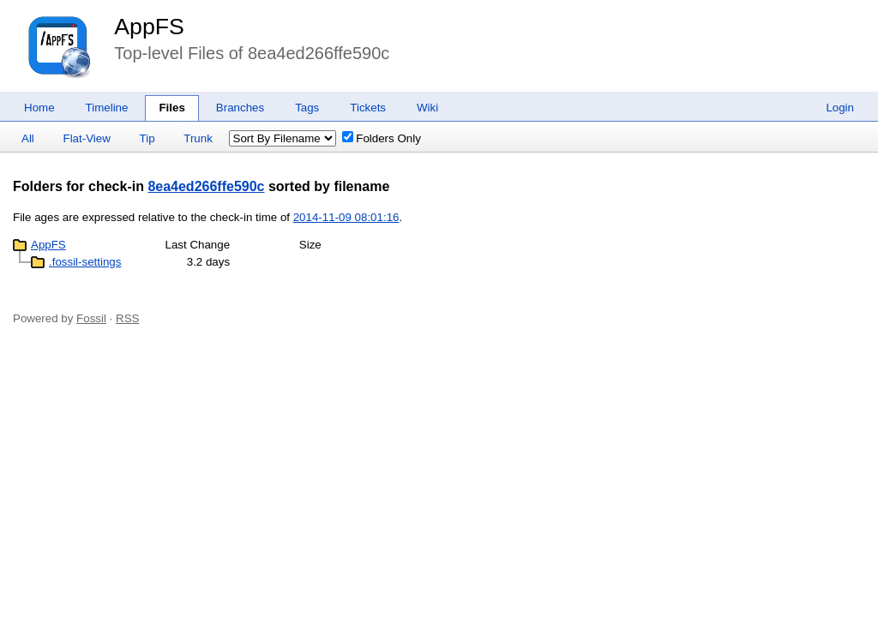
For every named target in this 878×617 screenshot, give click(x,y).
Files (171, 107)
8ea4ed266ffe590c (205, 186)
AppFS (149, 26)
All (27, 138)
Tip (147, 138)
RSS (127, 318)
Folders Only (381, 138)
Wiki (427, 107)
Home (39, 107)
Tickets (368, 107)
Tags (307, 107)
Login (840, 107)
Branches (240, 107)
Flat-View (87, 138)
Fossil (91, 318)
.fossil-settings (85, 261)
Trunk (198, 138)
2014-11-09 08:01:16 (346, 217)
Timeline (107, 107)
